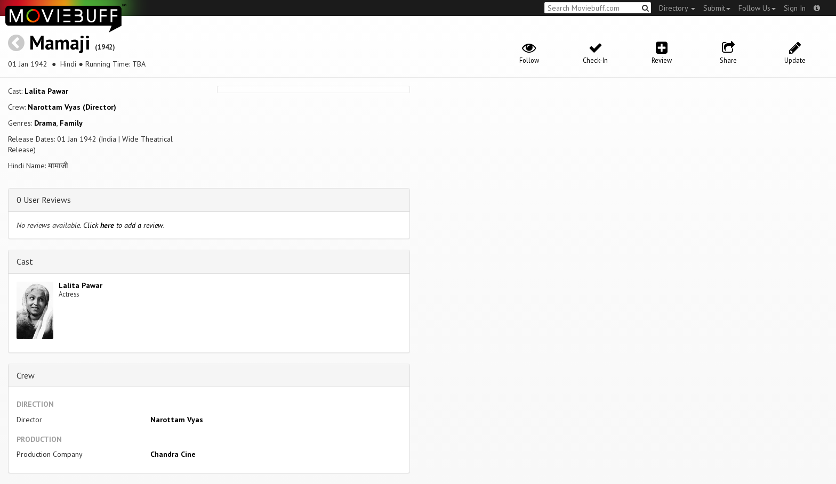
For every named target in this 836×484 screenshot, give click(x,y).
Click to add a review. (124, 225)
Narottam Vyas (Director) (72, 107)
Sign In (795, 8)
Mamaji (59, 42)
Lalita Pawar (46, 91)
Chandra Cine (173, 454)
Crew (26, 375)
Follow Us (757, 8)
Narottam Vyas (176, 419)
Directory (677, 8)
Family (71, 123)
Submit (716, 8)
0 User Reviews (44, 199)
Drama (45, 123)
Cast (25, 261)
